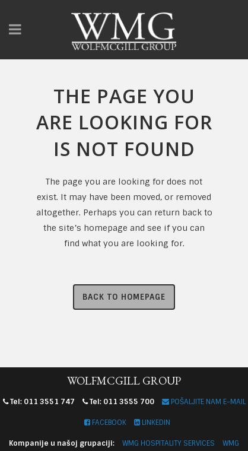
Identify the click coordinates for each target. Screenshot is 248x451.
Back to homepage (124, 297)
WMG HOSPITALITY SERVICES (168, 443)
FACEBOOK (105, 422)
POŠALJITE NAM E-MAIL (204, 401)
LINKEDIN (152, 422)
